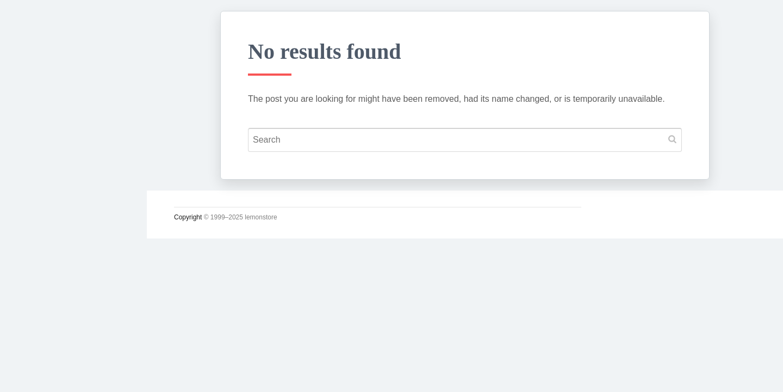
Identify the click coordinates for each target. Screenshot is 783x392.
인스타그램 (46, 372)
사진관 (36, 296)
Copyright (188, 217)
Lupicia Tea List (58, 346)
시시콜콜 (41, 194)
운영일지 (41, 245)
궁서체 (36, 169)
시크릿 (36, 270)
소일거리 (41, 220)
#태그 (34, 321)
